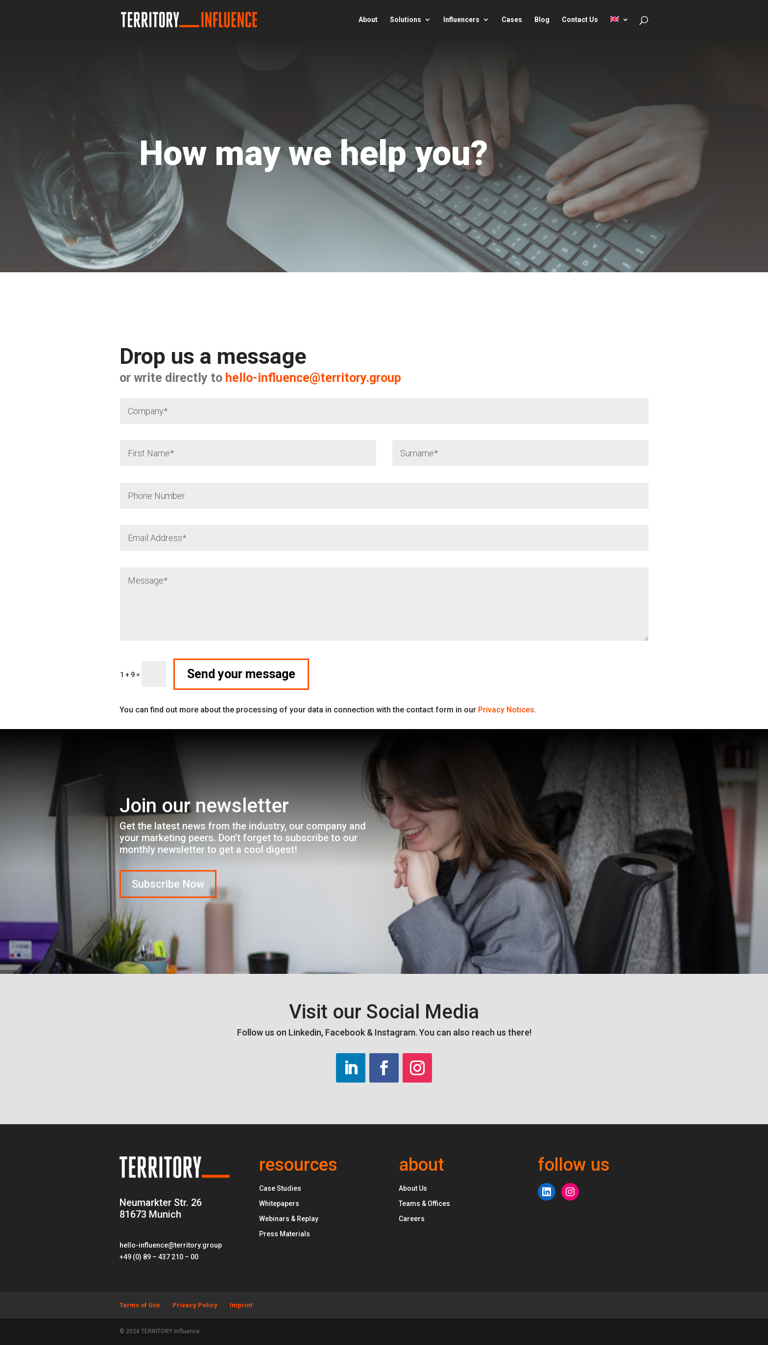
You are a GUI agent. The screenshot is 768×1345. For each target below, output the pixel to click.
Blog (542, 20)
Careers (412, 1219)
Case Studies (280, 1188)
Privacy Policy (194, 1305)
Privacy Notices (507, 709)
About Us (413, 1188)
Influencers (461, 20)
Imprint (241, 1305)
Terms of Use (140, 1305)
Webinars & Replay (288, 1219)
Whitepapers (279, 1203)
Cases (512, 20)
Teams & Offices (424, 1203)
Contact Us (580, 20)
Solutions (405, 20)
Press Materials (284, 1234)
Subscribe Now (168, 884)
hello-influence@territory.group (214, 378)
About (368, 20)
